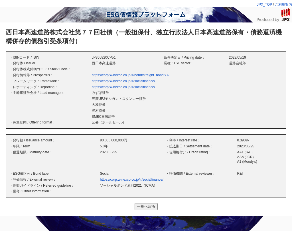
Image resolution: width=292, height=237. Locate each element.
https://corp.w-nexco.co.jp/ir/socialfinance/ (123, 81)
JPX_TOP (264, 5)
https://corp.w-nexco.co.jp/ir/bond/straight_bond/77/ (130, 75)
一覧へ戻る (146, 206)
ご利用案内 (283, 5)
